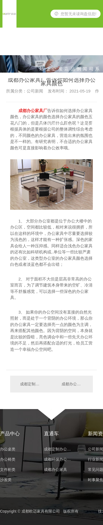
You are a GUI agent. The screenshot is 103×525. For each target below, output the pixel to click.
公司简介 (91, 47)
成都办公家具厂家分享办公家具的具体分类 (74, 384)
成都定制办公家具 (59, 449)
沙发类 (60, 47)
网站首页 (42, 47)
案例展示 (79, 47)
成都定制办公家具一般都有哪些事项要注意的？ (30, 384)
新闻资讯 (85, 47)
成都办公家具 (55, 470)
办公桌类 (48, 47)
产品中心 (73, 47)
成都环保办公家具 (59, 459)
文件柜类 (7, 470)
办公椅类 (54, 47)
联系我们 (97, 47)
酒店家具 (66, 47)
